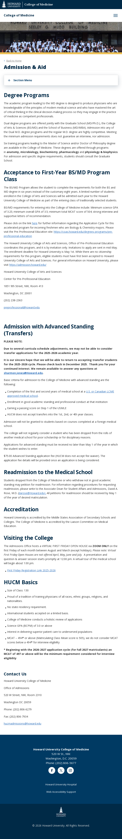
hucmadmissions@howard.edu (22, 723)
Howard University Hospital (61, 784)
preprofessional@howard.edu (22, 307)
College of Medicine (38, 4)
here (34, 223)
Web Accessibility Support (61, 791)
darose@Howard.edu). (32, 493)
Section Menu (22, 80)
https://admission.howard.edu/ (27, 265)
